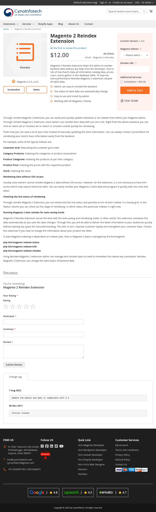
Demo (36, 89)
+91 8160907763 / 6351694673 (24, 469)
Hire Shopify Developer (90, 459)
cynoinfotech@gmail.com (20, 462)
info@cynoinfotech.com (19, 459)
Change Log (15, 376)
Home (6, 29)
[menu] (78, 24)
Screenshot (14, 89)
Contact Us (121, 464)
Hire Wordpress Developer (92, 449)
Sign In (103, 2)
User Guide (131, 100)
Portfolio (82, 474)
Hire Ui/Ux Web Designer (91, 464)
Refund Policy (122, 459)
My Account (121, 445)
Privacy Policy (122, 454)
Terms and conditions (127, 449)
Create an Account (122, 2)
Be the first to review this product (68, 48)
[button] (144, 3)
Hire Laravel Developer (90, 454)
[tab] (15, 376)
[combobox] (127, 11)
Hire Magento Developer (91, 445)
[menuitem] (10, 24)
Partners (82, 469)
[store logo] (22, 13)
